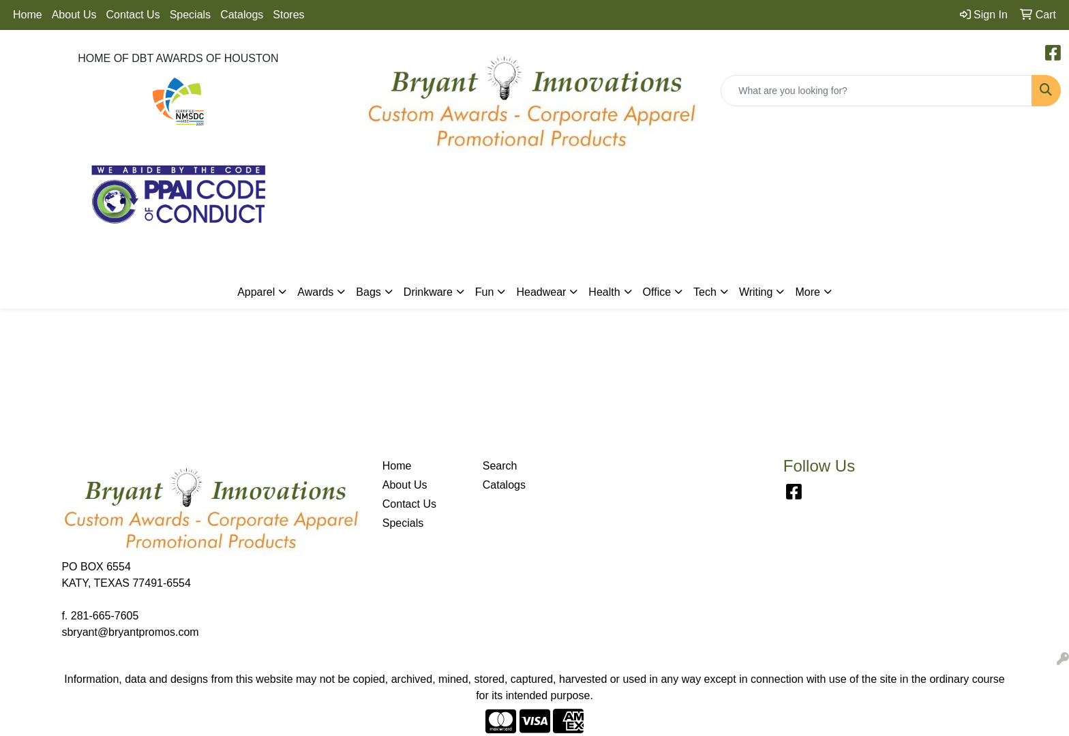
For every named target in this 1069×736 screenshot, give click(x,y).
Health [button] (604, 292)
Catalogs (241, 14)
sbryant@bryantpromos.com (129, 632)
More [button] (807, 292)
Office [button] (657, 292)
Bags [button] (368, 292)
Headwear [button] (541, 292)
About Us (74, 14)
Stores (288, 14)
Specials (190, 14)
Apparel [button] (256, 292)
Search (500, 466)
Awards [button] (315, 292)
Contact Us (133, 14)
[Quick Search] (876, 90)
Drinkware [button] (428, 292)
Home (27, 14)
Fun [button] (484, 292)
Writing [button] (756, 292)
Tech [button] (705, 292)
